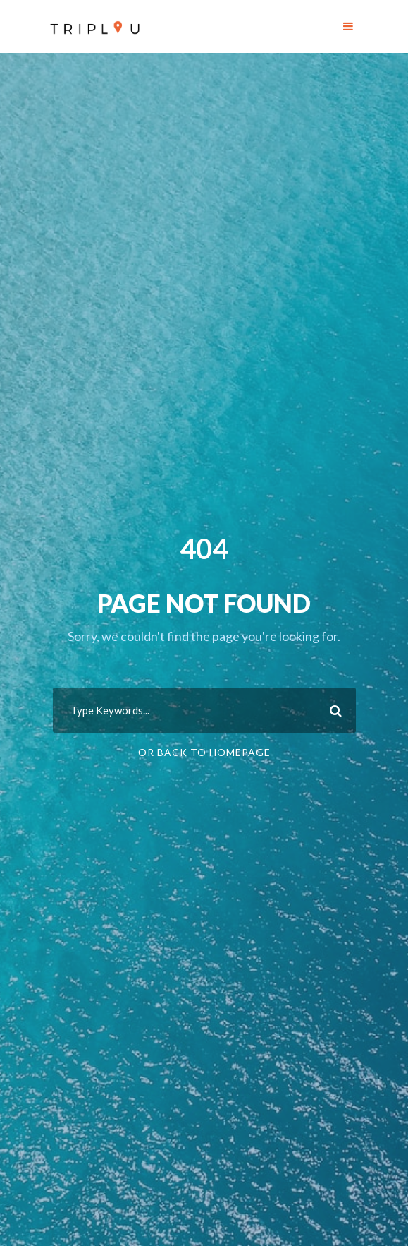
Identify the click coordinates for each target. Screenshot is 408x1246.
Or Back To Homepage (204, 752)
